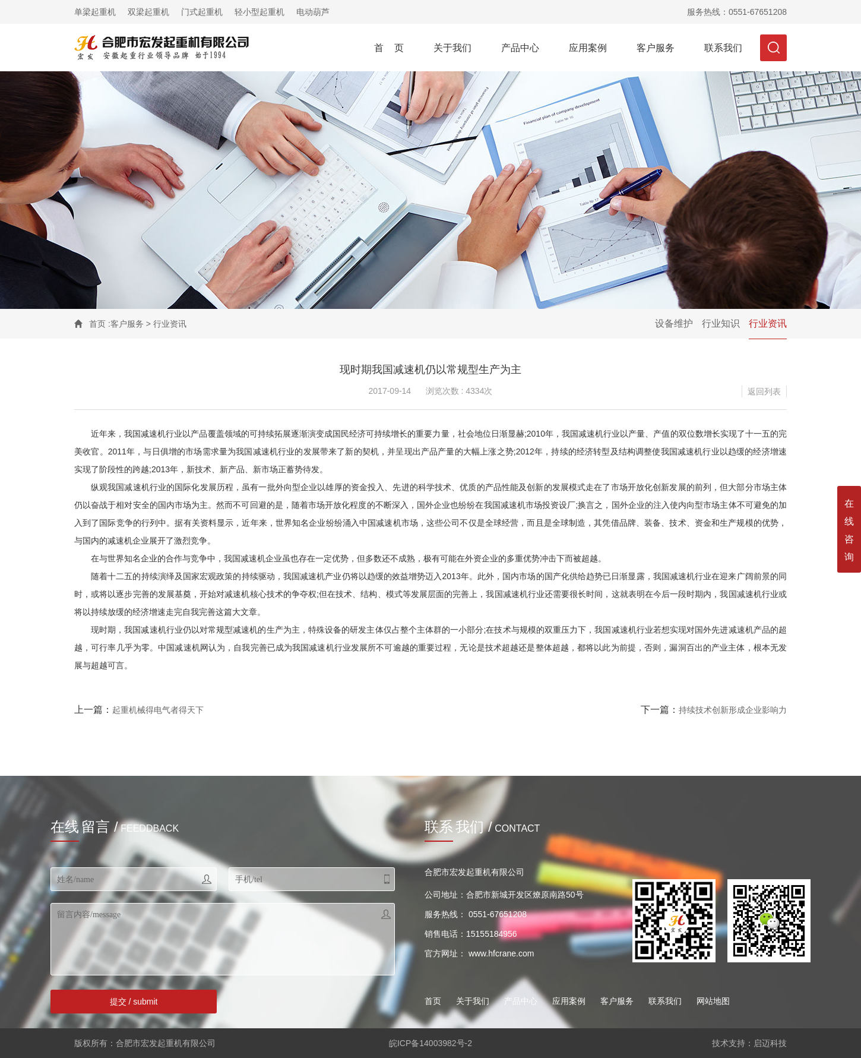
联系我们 (723, 48)
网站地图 (713, 1001)
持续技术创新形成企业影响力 (733, 710)
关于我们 (452, 48)
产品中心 (520, 48)
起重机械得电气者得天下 (158, 710)
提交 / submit (134, 1001)
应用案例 (588, 48)
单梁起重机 (95, 12)
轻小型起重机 (259, 12)
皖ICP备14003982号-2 (430, 1043)
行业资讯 (768, 323)
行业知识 (721, 323)
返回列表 (764, 391)
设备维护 (674, 323)
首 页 (389, 48)
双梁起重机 (148, 12)
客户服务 (656, 48)
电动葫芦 (313, 12)
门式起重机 (202, 12)
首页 (97, 324)
